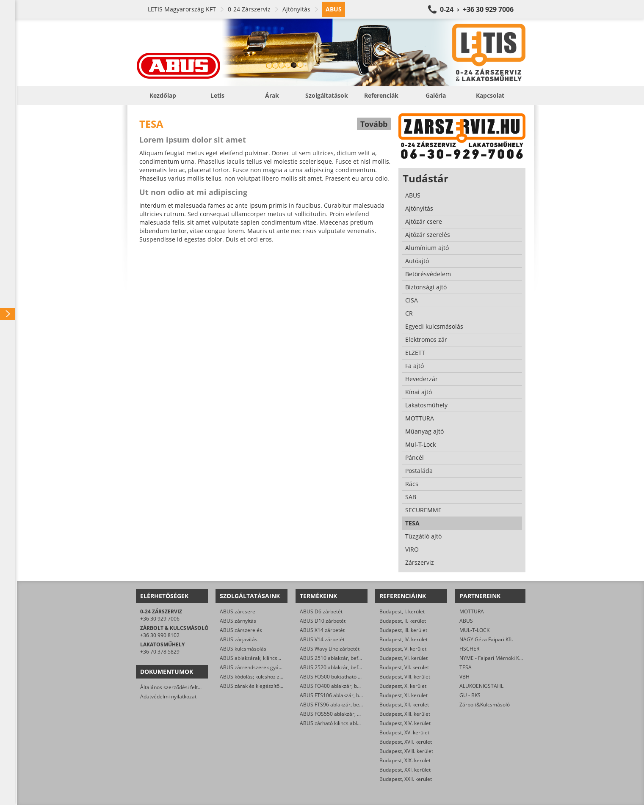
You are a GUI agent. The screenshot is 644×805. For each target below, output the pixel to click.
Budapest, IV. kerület (403, 639)
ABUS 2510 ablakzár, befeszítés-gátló (344, 658)
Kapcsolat (490, 95)
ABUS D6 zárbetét (321, 611)
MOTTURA (471, 611)
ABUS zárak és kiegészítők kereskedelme (268, 686)
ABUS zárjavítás (238, 639)
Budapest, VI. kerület (403, 658)
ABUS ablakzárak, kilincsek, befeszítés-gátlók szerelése (285, 658)
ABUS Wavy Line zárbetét (329, 648)
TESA (465, 667)
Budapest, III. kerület (403, 630)
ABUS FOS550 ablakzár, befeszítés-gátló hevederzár (361, 713)
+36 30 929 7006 (160, 618)
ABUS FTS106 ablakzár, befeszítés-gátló (347, 695)
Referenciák (381, 95)
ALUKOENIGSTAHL (481, 686)
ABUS (466, 620)
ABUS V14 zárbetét (322, 639)
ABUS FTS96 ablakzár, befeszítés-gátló (345, 704)
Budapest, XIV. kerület (405, 723)
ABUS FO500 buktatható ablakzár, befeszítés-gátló (359, 676)
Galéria (436, 95)
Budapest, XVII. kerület (405, 741)
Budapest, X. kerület (402, 686)
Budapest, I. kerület (402, 611)
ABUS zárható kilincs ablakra (334, 723)
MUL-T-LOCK (474, 630)
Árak (272, 95)
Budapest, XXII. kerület (405, 779)
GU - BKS (470, 695)
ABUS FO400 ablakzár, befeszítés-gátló (346, 686)
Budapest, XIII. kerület (404, 713)
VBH (464, 676)
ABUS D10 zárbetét (322, 620)
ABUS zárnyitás (238, 620)
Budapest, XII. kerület (404, 704)
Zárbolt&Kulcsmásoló (484, 704)
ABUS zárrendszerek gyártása (255, 667)
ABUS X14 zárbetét (322, 630)
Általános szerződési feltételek (176, 687)
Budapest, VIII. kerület (404, 676)
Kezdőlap (162, 95)
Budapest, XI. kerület (403, 695)
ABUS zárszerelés (241, 630)
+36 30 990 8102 (160, 635)
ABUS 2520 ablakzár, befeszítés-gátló (344, 667)
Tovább (373, 124)
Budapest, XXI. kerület (405, 769)
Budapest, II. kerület (402, 620)
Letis (217, 95)
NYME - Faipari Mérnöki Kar (491, 658)
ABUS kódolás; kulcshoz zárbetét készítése (270, 676)
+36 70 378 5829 (160, 651)
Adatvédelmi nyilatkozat (168, 696)
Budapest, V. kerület (402, 648)
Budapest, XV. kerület (404, 732)
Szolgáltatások (326, 95)
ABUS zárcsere (237, 611)
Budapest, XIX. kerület (405, 760)
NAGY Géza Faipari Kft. (486, 639)
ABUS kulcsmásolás (243, 648)
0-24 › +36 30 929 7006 (477, 9)
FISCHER (469, 648)
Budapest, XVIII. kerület (406, 751)
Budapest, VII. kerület (404, 667)
